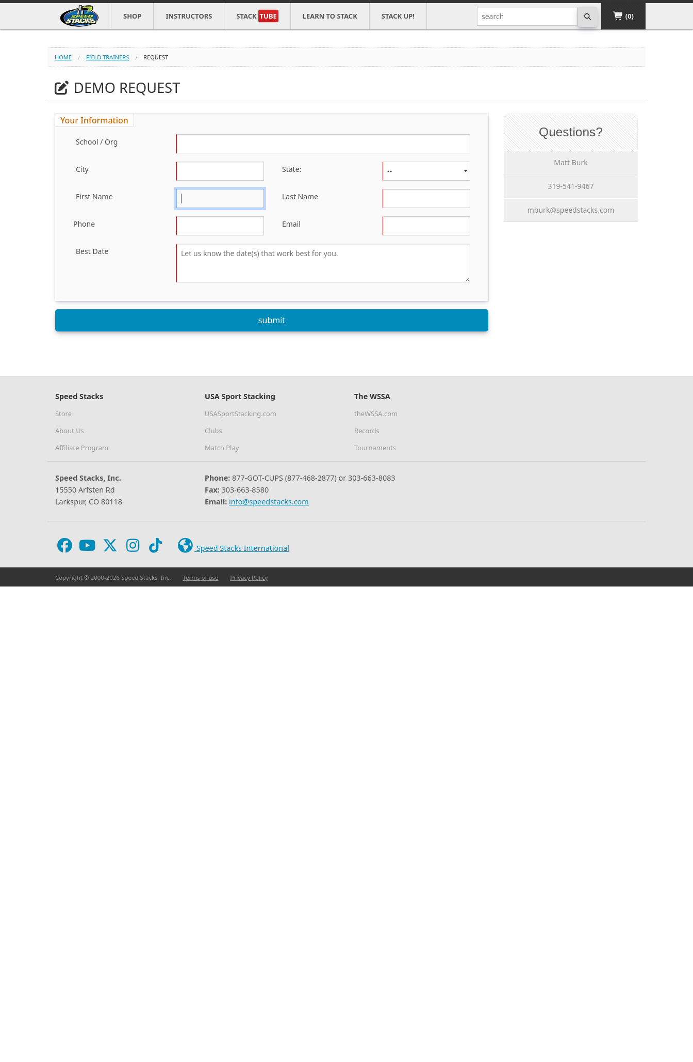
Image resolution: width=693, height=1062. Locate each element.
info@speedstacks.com (269, 501)
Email (291, 224)
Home (63, 57)
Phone (84, 224)
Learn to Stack (330, 16)
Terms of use (200, 577)
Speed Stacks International (232, 546)
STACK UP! (398, 16)
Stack (257, 16)
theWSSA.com (376, 413)
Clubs (213, 430)
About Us (69, 430)
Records (367, 430)
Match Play (222, 447)
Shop (132, 16)
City (82, 169)
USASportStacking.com (240, 413)
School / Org (97, 142)
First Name (94, 196)
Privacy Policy (249, 577)
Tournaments (375, 447)
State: (291, 169)
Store (63, 413)
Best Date (92, 251)
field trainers (107, 57)
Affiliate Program (81, 447)
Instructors (189, 16)
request (155, 57)
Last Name (300, 196)
